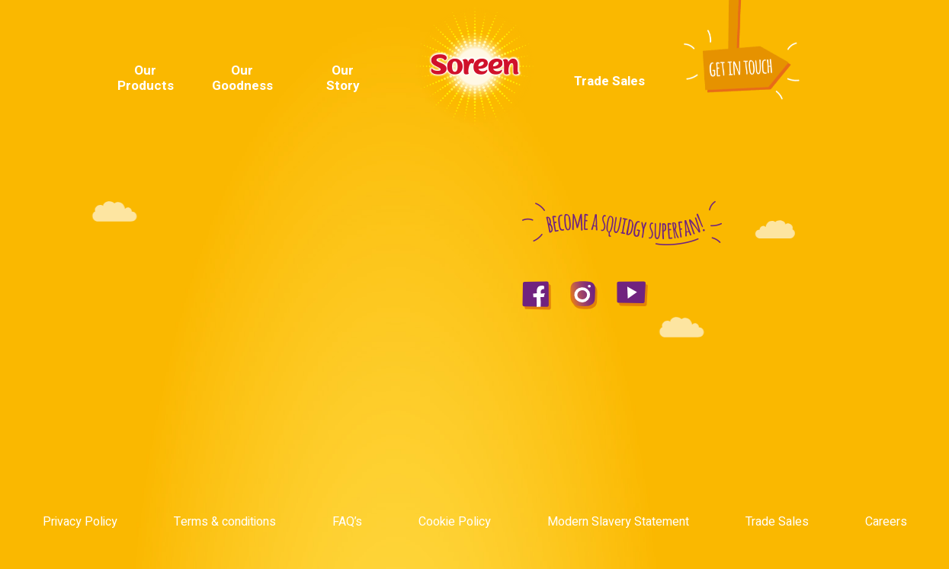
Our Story (343, 78)
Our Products (145, 78)
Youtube (809, 34)
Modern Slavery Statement (618, 522)
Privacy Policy (80, 522)
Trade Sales (609, 81)
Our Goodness (242, 78)
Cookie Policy (454, 522)
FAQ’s (347, 522)
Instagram (833, 34)
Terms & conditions (225, 522)
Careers (886, 522)
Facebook (790, 34)
